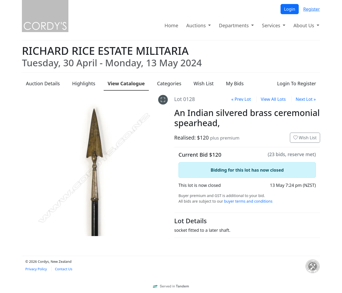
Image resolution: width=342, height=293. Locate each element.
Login (289, 9)
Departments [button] (234, 25)
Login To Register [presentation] (296, 83)
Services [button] (271, 25)
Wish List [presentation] (204, 83)
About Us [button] (304, 25)
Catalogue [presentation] (126, 83)
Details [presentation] (43, 83)
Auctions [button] (196, 25)
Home (171, 25)
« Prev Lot (241, 99)
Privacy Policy (36, 269)
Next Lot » (306, 99)
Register (311, 9)
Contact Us (63, 269)
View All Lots (273, 99)
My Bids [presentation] (235, 83)
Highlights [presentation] (83, 83)
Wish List (305, 138)
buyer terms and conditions (248, 201)
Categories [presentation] (169, 83)
